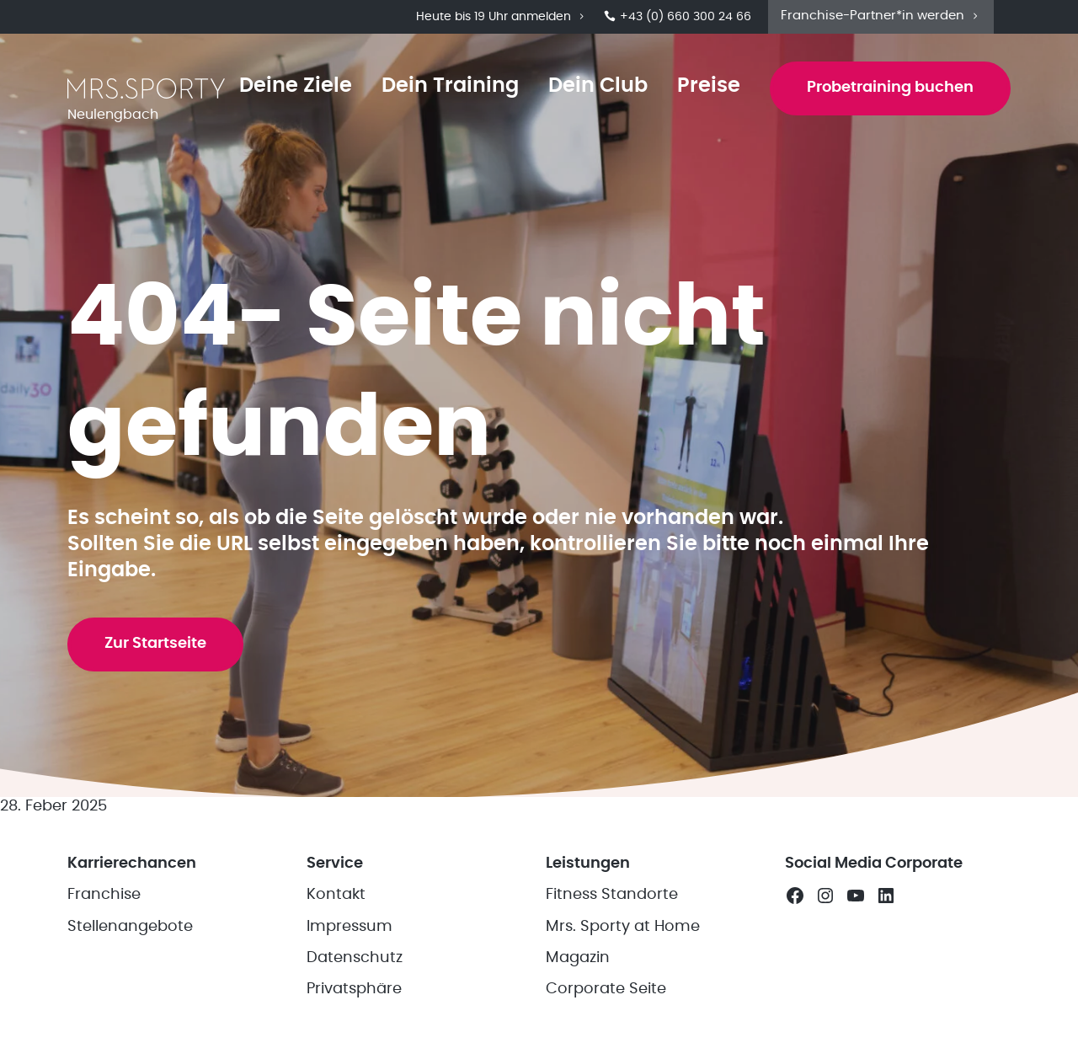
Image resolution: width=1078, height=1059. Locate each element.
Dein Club (598, 86)
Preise (708, 86)
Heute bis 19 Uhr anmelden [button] (501, 17)
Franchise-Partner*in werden (881, 15)
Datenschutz (355, 957)
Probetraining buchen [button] (890, 87)
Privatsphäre (354, 989)
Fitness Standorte (612, 894)
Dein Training (450, 86)
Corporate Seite (606, 989)
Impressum (349, 926)
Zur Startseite (155, 643)
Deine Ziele (295, 86)
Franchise (104, 894)
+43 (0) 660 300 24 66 (677, 17)
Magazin (578, 957)
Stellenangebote (130, 926)
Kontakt (336, 894)
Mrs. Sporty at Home (623, 926)
